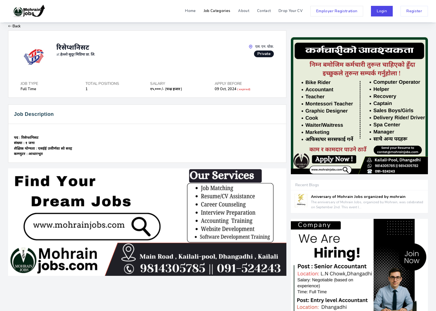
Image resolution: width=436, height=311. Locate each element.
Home (190, 10)
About (243, 10)
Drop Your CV (291, 10)
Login (382, 11)
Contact (264, 10)
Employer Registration (336, 11)
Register (414, 11)
